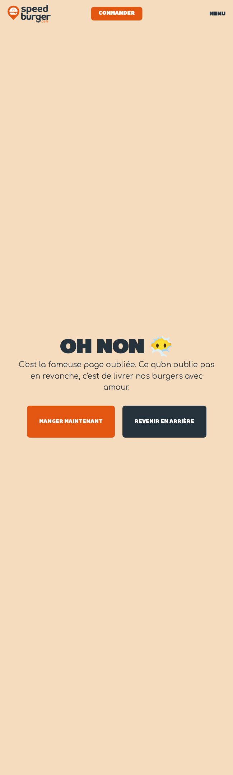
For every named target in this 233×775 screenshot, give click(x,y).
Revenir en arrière (164, 421)
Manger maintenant (71, 421)
